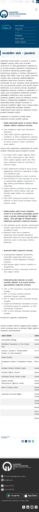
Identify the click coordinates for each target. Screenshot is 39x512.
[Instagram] (36, 507)
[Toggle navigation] (36, 9)
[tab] (6, 26)
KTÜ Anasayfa (18, 1)
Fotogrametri (19, 29)
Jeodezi (17, 32)
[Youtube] (32, 507)
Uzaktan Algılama (20, 42)
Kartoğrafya (18, 35)
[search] (33, 1)
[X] (23, 507)
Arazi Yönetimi (19, 25)
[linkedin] (27, 507)
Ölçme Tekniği (19, 38)
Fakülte (27, 1)
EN (37, 1)
